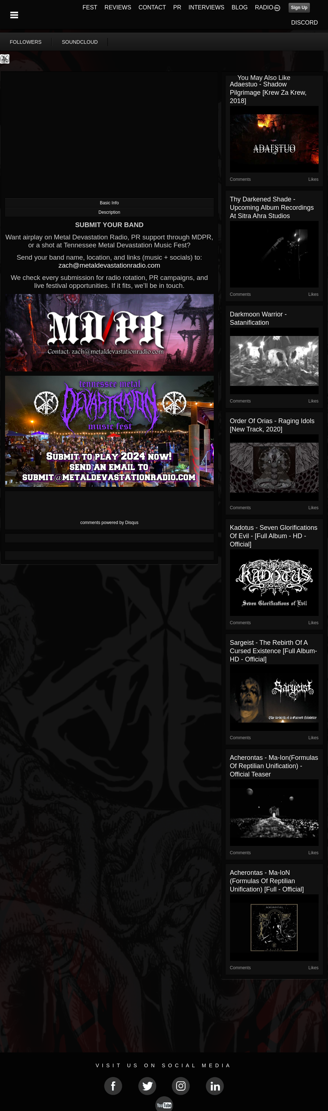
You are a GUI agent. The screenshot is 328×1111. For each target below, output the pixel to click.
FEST (89, 7)
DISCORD (304, 23)
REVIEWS (118, 7)
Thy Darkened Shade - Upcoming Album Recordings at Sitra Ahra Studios (272, 208)
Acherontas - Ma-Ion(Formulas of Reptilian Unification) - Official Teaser (274, 766)
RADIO (264, 7)
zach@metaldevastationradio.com (109, 265)
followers (26, 42)
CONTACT (152, 7)
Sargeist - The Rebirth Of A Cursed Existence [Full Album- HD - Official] (273, 651)
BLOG (240, 7)
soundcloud (80, 42)
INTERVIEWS (206, 7)
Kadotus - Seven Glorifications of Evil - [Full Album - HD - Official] (274, 536)
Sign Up (299, 7)
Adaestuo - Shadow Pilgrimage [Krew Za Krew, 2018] (268, 93)
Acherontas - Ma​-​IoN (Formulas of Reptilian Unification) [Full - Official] (267, 881)
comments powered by (109, 522)
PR (177, 7)
